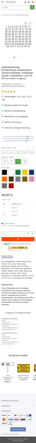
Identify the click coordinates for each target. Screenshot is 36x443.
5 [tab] (21, 57)
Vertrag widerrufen (18, 429)
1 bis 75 (18, 162)
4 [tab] (20, 57)
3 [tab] (18, 57)
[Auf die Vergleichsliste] (25, 23)
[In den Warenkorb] (18, 239)
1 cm (5, 152)
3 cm (18, 152)
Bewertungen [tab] (21, 256)
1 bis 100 (25, 162)
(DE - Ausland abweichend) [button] (22, 225)
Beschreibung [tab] (7, 256)
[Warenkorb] (32, 2)
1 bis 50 (12, 162)
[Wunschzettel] (29, 2)
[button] (25, 2)
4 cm (25, 152)
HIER (27, 136)
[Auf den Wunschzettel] (30, 23)
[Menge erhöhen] (32, 233)
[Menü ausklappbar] (2, 1)
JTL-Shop (21, 441)
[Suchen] (16, 7)
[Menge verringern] (4, 233)
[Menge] (16, 233)
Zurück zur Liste (7, 15)
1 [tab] (14, 57)
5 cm (32, 152)
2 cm (12, 152)
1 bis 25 (5, 162)
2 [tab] (16, 57)
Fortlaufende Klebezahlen (17, 86)
